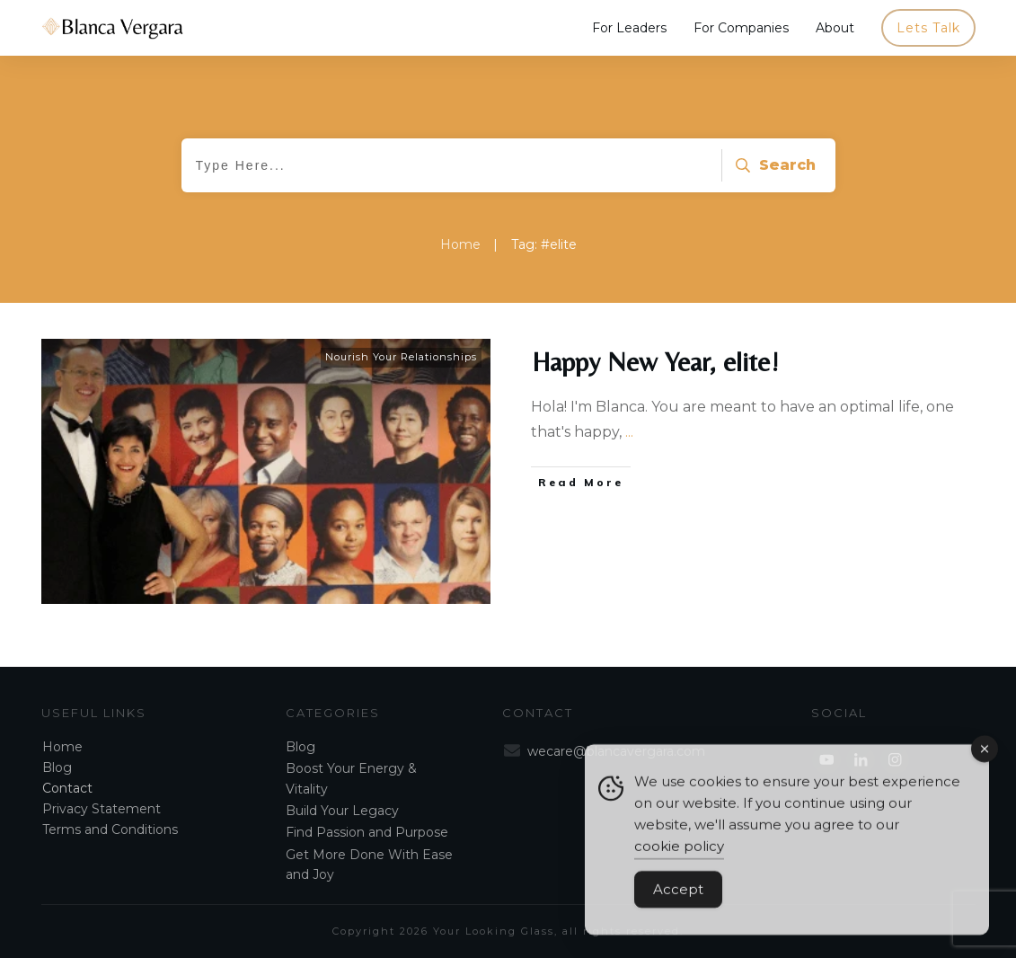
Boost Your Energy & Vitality (351, 778)
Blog (57, 767)
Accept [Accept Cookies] (678, 903)
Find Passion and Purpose (367, 832)
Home (62, 747)
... (629, 431)
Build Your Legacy (342, 811)
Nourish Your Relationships (401, 356)
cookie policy (679, 860)
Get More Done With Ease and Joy (369, 865)
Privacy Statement (101, 809)
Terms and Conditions (110, 829)
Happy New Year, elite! (655, 361)
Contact (67, 788)
